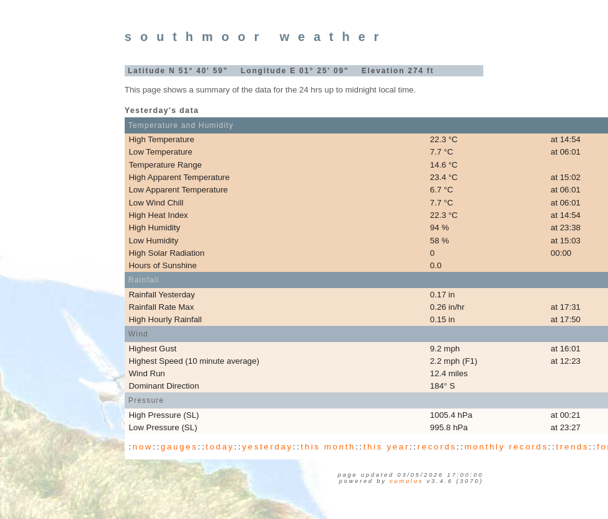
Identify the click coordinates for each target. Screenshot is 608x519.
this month (328, 446)
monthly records (506, 446)
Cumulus (406, 481)
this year (386, 446)
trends (572, 446)
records (437, 446)
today (220, 446)
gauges (179, 446)
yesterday (267, 446)
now (143, 446)
